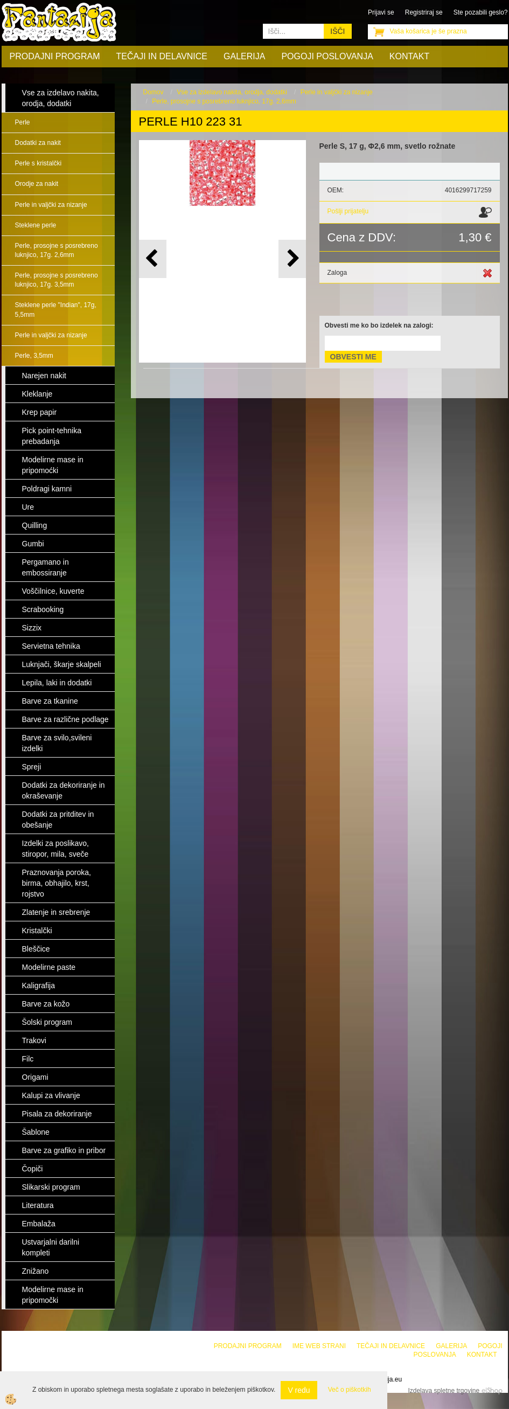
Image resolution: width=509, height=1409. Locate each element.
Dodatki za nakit (38, 143)
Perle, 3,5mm (34, 355)
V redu (299, 1390)
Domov (153, 92)
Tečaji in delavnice (162, 56)
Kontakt (409, 56)
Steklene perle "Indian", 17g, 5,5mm (55, 309)
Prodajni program (55, 56)
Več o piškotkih (349, 1389)
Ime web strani (319, 1346)
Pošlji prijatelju (348, 211)
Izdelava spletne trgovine (443, 1390)
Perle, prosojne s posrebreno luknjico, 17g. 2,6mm (56, 250)
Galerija (244, 56)
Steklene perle (36, 225)
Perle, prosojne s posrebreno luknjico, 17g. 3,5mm (56, 280)
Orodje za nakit (37, 184)
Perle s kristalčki (38, 163)
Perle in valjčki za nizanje (51, 205)
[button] (292, 259)
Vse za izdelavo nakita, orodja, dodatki (232, 92)
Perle (22, 122)
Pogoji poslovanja (327, 56)
